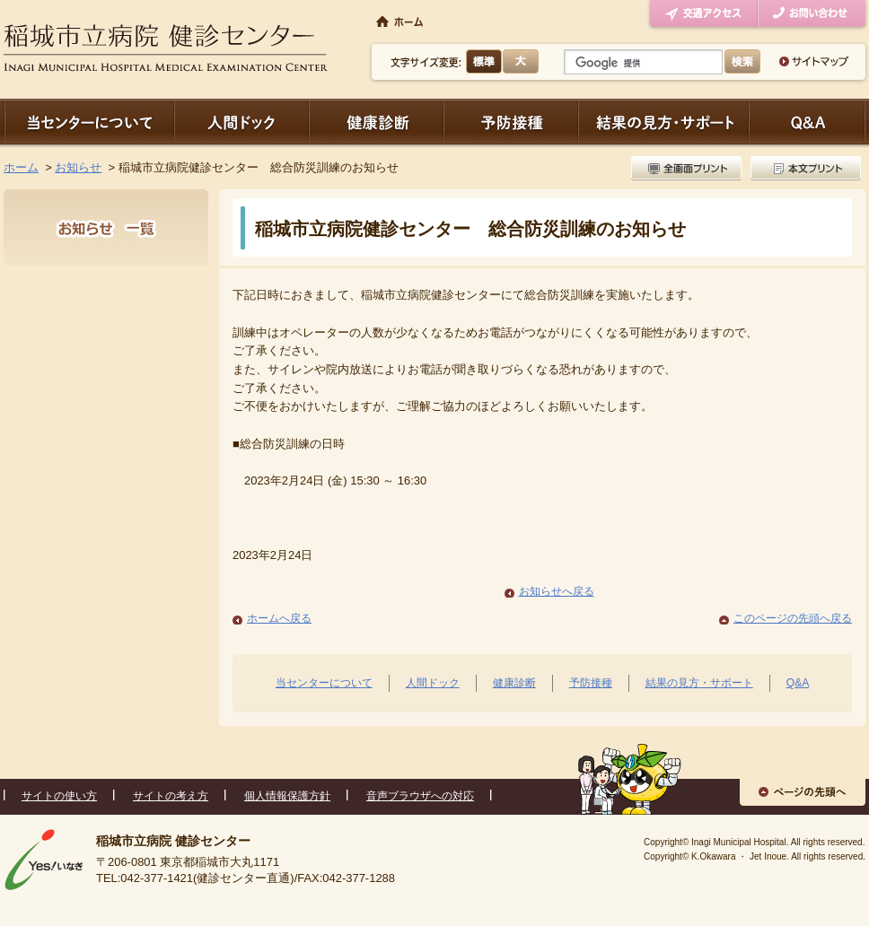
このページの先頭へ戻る (792, 618)
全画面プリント (688, 168)
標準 (484, 61)
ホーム (21, 167)
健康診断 (376, 121)
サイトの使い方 (59, 796)
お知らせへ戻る (556, 591)
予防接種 (510, 121)
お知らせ (78, 167)
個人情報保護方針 (287, 796)
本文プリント (803, 168)
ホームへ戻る (279, 618)
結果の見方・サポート (663, 121)
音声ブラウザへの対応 (420, 796)
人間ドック (241, 121)
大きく (521, 61)
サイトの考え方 (170, 796)
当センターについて (89, 121)
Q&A (797, 683)
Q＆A (807, 121)
